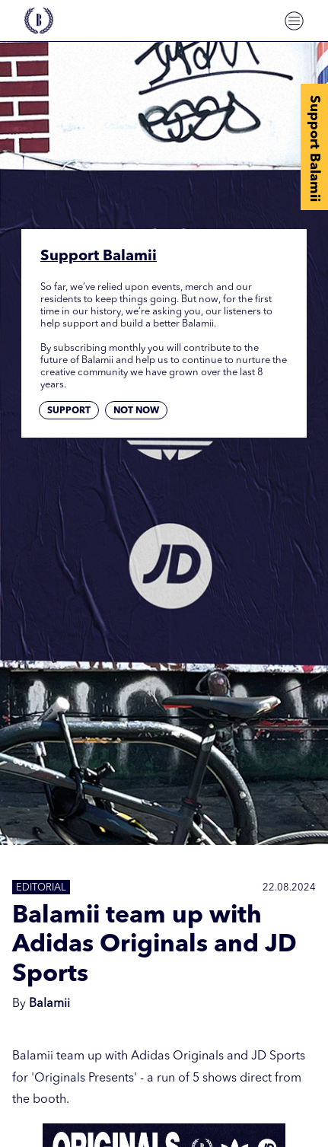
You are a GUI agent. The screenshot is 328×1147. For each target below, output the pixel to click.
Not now (136, 411)
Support (69, 411)
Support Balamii (314, 148)
